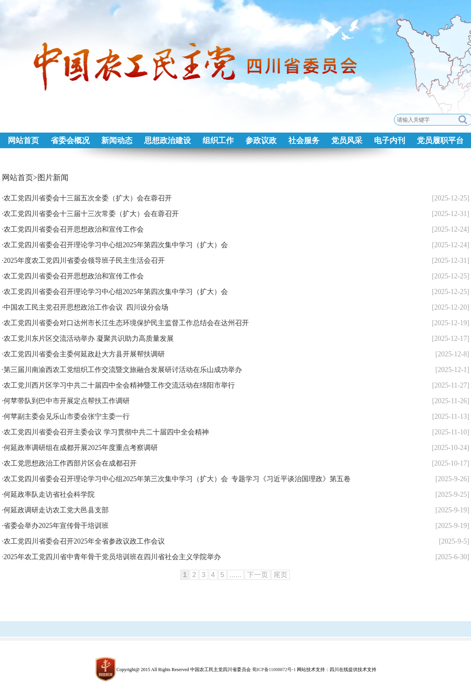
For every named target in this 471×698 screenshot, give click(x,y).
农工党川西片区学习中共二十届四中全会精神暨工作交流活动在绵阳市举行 (119, 385)
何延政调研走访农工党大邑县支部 (56, 510)
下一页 (257, 575)
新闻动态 (116, 140)
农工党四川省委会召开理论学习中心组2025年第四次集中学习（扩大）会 (116, 245)
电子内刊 (389, 140)
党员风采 (346, 140)
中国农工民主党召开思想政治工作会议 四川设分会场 (86, 307)
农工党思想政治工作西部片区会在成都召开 (70, 463)
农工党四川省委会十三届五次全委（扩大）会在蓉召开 (88, 198)
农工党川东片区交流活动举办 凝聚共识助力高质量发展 (89, 338)
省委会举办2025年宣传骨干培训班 (56, 526)
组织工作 (218, 140)
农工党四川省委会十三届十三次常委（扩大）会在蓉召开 (91, 214)
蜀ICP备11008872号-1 (274, 669)
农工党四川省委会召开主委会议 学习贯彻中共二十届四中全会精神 (106, 432)
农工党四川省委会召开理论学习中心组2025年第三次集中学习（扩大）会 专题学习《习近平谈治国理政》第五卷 (177, 479)
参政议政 (261, 140)
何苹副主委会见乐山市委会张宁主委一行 (67, 416)
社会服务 (303, 140)
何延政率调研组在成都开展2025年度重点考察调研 (81, 448)
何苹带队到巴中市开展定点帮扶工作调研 (67, 401)
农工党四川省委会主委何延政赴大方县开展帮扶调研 (84, 354)
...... (236, 575)
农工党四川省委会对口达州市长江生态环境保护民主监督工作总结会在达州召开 (126, 323)
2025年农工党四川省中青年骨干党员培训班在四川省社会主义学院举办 (112, 557)
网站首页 (23, 140)
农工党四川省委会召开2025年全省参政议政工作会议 (84, 541)
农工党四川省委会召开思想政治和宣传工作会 (74, 229)
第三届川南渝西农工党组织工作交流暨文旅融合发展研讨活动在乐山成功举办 (123, 370)
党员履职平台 (440, 140)
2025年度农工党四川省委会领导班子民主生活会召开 (84, 260)
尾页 (280, 575)
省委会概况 (70, 140)
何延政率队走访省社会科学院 (49, 494)
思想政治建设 (167, 140)
